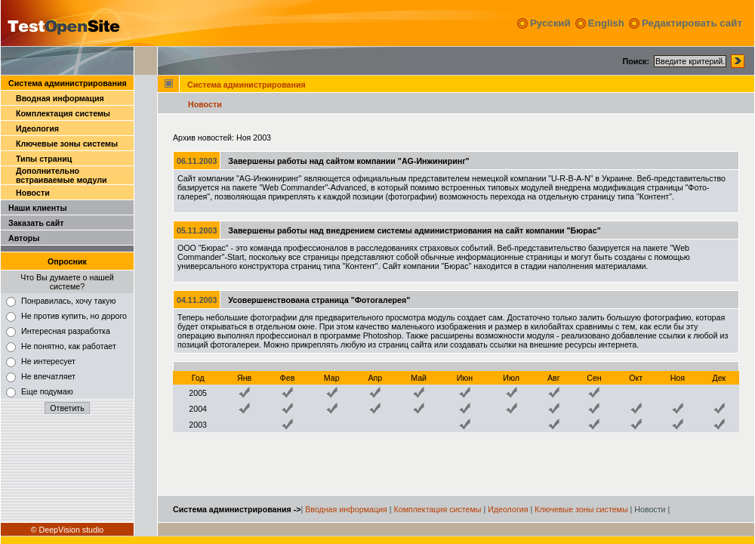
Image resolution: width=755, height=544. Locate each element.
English (606, 23)
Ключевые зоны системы (67, 143)
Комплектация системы (63, 113)
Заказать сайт (36, 222)
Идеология (37, 128)
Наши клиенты (37, 207)
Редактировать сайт (692, 23)
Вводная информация (60, 98)
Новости (33, 192)
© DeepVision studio (67, 529)
